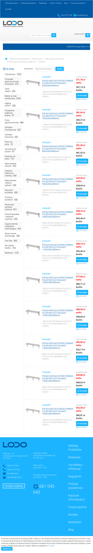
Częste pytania (77, 507)
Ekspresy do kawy (10, 157)
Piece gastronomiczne (13, 121)
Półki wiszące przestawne (54, 59)
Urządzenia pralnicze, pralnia (9, 113)
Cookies (51, 546)
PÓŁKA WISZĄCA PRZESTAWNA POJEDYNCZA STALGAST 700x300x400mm (57, 116)
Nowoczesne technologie (12, 234)
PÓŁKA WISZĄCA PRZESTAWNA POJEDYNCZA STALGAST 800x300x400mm (57, 148)
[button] (87, 35)
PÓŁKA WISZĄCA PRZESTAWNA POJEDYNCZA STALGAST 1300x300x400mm (57, 313)
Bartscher (12, 252)
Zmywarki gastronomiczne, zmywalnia (12, 81)
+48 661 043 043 (13, 470)
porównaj (81, 99)
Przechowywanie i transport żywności (12, 216)
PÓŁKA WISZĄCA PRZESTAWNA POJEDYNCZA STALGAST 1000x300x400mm (57, 214)
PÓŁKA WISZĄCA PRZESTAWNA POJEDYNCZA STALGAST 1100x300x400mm (57, 247)
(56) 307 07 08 (65, 15)
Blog (66, 3)
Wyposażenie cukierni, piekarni (10, 183)
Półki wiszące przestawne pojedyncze (21, 62)
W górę (8, 69)
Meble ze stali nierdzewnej (19, 59)
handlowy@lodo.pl (14, 477)
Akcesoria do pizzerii (10, 150)
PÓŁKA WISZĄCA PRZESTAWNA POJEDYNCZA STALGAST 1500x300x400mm (57, 378)
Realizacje (43, 3)
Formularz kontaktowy (14, 486)
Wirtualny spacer (11, 3)
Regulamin (74, 476)
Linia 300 (41, 62)
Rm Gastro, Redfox (10, 246)
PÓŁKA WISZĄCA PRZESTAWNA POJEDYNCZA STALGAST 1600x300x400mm (57, 411)
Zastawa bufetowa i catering (11, 173)
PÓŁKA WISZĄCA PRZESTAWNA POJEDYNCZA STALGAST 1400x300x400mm (57, 345)
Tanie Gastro (10, 90)
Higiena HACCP (10, 104)
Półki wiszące (37, 59)
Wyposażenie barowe (10, 164)
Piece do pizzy (9, 143)
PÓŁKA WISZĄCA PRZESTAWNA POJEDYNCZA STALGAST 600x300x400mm (57, 83)
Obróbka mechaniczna (13, 128)
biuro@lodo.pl (81, 15)
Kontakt (8, 9)
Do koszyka (82, 95)
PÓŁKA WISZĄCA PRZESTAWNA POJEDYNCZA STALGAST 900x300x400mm (57, 181)
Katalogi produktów (28, 3)
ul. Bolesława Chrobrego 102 (44, 456)
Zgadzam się (7, 549)
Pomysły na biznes (78, 3)
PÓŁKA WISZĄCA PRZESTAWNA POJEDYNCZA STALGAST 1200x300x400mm (57, 280)
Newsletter (74, 522)
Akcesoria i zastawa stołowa (11, 207)
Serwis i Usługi (55, 3)
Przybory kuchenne (11, 198)
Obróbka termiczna (11, 135)
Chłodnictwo (13, 74)
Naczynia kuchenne (11, 191)
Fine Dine (11, 240)
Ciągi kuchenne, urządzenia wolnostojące (13, 226)
